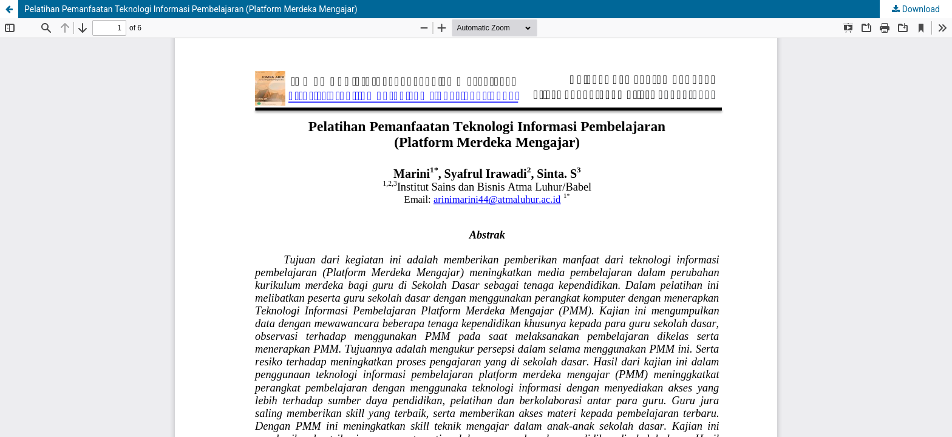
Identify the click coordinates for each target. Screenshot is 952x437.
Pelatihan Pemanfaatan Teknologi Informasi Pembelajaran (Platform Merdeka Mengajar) (191, 9)
